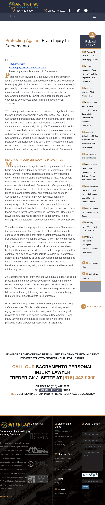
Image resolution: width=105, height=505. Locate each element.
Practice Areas (17, 63)
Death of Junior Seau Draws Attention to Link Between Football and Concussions (89, 172)
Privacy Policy (6, 496)
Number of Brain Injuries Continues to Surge (90, 212)
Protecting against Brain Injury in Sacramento (89, 226)
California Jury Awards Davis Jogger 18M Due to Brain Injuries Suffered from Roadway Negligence (89, 113)
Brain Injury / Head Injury (90, 275)
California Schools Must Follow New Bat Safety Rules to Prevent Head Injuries (90, 139)
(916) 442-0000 (79, 377)
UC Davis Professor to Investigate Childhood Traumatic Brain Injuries (90, 244)
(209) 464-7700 (69, 467)
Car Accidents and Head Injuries (89, 155)
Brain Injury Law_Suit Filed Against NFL (88, 92)
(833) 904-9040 (61, 493)
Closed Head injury (90, 264)
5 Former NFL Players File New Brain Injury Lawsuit (90, 55)
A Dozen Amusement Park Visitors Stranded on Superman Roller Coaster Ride (90, 74)
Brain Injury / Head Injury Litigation (27, 67)
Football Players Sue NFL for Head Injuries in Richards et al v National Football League (90, 194)
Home (11, 16)
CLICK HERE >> (50, 390)
